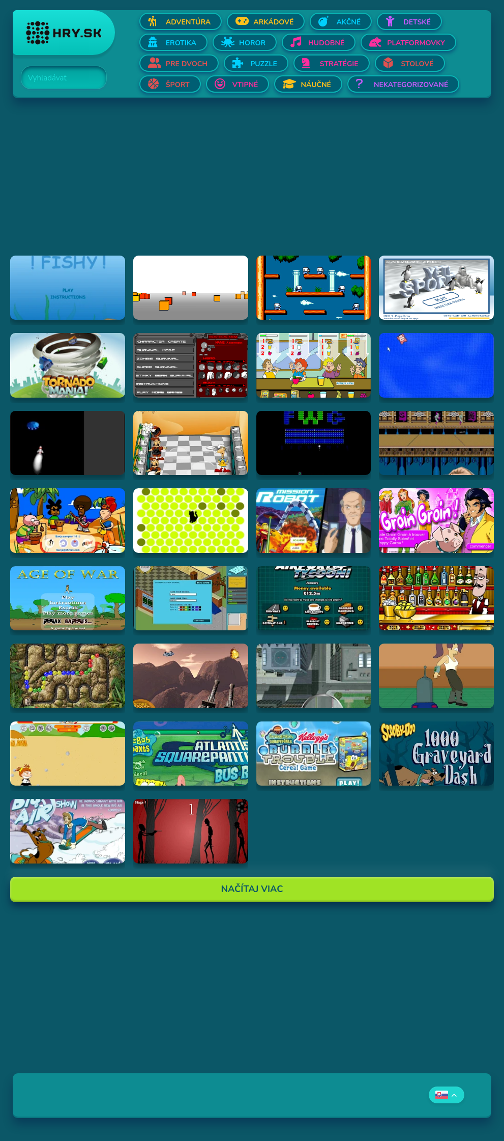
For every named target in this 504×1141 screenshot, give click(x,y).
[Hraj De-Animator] (190, 831)
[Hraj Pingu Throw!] (436, 288)
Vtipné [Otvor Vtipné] (245, 85)
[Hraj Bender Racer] (436, 676)
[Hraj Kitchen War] (190, 443)
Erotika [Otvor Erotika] (181, 43)
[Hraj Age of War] (67, 598)
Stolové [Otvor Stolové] (417, 64)
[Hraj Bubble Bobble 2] (313, 288)
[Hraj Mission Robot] (313, 520)
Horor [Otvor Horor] (252, 43)
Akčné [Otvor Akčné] (348, 22)
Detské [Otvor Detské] (417, 22)
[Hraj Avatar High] (190, 598)
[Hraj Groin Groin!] (436, 520)
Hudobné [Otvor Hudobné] (326, 43)
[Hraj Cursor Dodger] (436, 365)
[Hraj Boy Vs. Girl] (67, 753)
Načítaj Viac (252, 889)
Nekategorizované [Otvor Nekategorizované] (411, 85)
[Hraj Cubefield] (190, 288)
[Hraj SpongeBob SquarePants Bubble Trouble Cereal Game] (313, 753)
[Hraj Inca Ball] (67, 676)
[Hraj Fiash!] (67, 288)
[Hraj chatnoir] (190, 520)
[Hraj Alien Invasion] (67, 443)
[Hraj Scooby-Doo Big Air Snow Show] (67, 831)
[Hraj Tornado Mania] (67, 365)
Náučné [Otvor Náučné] (316, 85)
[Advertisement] (252, 184)
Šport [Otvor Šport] (178, 85)
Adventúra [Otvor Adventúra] (188, 22)
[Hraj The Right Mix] (436, 598)
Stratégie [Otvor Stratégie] (339, 64)
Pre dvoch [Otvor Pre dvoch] (186, 64)
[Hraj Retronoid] (313, 443)
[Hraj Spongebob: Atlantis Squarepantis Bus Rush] (190, 753)
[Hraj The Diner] (313, 365)
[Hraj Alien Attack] (190, 676)
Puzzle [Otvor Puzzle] (263, 64)
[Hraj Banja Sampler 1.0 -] (67, 520)
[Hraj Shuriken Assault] (436, 443)
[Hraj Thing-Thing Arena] (190, 365)
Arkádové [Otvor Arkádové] (273, 22)
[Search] (58, 78)
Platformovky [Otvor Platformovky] (416, 43)
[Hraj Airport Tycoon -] (313, 598)
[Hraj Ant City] (313, 676)
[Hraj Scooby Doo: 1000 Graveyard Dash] (436, 753)
